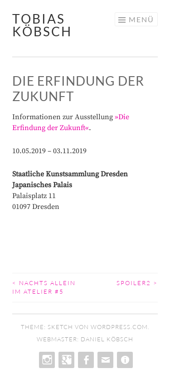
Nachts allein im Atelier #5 (44, 287)
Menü (141, 19)
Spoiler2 (137, 282)
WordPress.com (119, 326)
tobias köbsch (42, 25)
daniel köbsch (107, 339)
